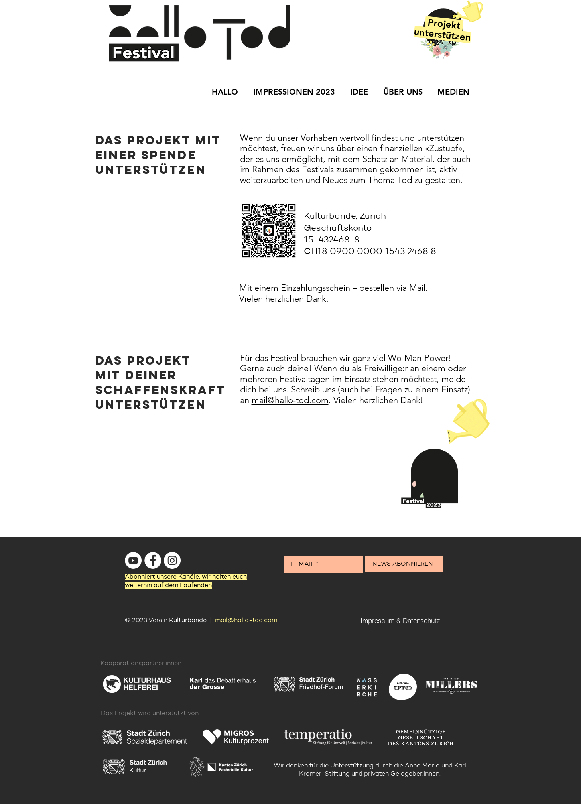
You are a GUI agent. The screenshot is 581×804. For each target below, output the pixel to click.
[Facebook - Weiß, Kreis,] (152, 560)
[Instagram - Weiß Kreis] (172, 560)
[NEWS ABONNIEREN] (404, 564)
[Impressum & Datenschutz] (400, 620)
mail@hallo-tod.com (290, 400)
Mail (417, 287)
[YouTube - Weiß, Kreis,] (133, 560)
